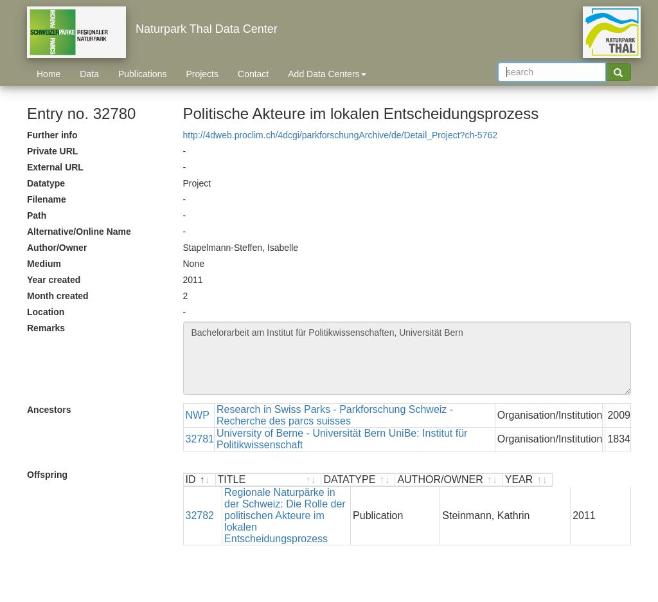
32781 (200, 438)
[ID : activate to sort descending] (200, 480)
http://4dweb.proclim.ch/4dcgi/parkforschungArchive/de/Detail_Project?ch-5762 (340, 135)
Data (89, 74)
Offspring (47, 475)
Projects (202, 74)
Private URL (52, 151)
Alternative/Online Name (79, 231)
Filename (46, 199)
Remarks (46, 328)
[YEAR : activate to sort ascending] (605, 480)
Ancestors (49, 410)
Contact (253, 74)
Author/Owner (57, 247)
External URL (55, 167)
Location (45, 312)
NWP (197, 415)
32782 (200, 503)
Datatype (46, 183)
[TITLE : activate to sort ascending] (308, 480)
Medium (44, 264)
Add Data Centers (327, 74)
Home (48, 74)
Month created (58, 296)
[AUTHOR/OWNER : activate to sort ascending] (527, 480)
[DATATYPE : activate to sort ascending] (436, 480)
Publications (142, 74)
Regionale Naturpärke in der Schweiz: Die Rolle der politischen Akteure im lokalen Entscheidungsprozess (304, 504)
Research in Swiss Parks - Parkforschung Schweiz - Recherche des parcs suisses (335, 415)
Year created (53, 280)
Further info (52, 135)
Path (36, 215)
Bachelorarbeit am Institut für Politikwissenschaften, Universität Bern (407, 358)
